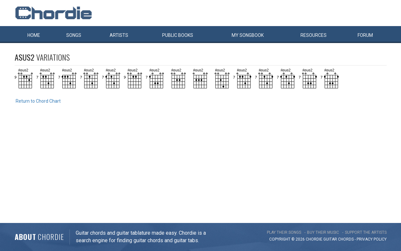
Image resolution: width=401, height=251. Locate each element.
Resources (314, 35)
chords (346, 239)
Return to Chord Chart (38, 101)
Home (33, 35)
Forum (365, 35)
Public (177, 35)
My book (248, 35)
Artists (119, 35)
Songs (73, 35)
